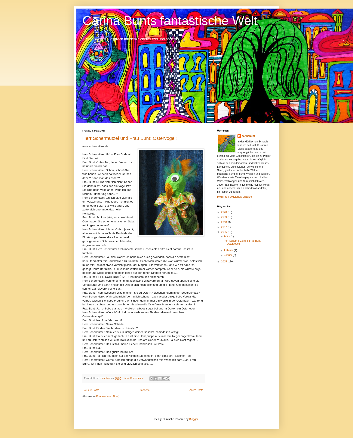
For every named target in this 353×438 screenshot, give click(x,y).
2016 (224, 232)
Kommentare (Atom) (107, 396)
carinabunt (248, 136)
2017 (224, 227)
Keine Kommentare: (134, 378)
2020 (224, 212)
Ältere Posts (196, 390)
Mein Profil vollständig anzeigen (235, 196)
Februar (229, 250)
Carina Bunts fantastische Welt (170, 20)
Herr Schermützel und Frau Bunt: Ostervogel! (129, 138)
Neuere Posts (91, 390)
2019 (224, 217)
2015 (224, 261)
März (227, 236)
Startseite (144, 390)
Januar (228, 255)
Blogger (193, 419)
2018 (224, 222)
